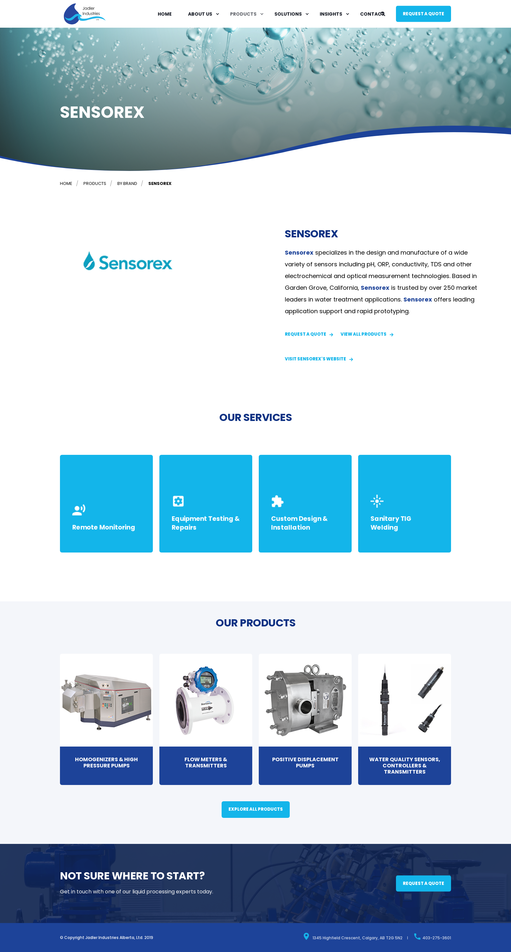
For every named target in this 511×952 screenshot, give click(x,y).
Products (94, 183)
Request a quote (423, 13)
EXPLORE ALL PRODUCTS (255, 809)
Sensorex (159, 183)
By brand (127, 183)
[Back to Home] (85, 24)
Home (66, 183)
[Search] (383, 13)
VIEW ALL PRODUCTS (364, 334)
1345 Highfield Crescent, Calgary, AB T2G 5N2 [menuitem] (352, 936)
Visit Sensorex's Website (315, 359)
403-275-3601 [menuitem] (432, 936)
